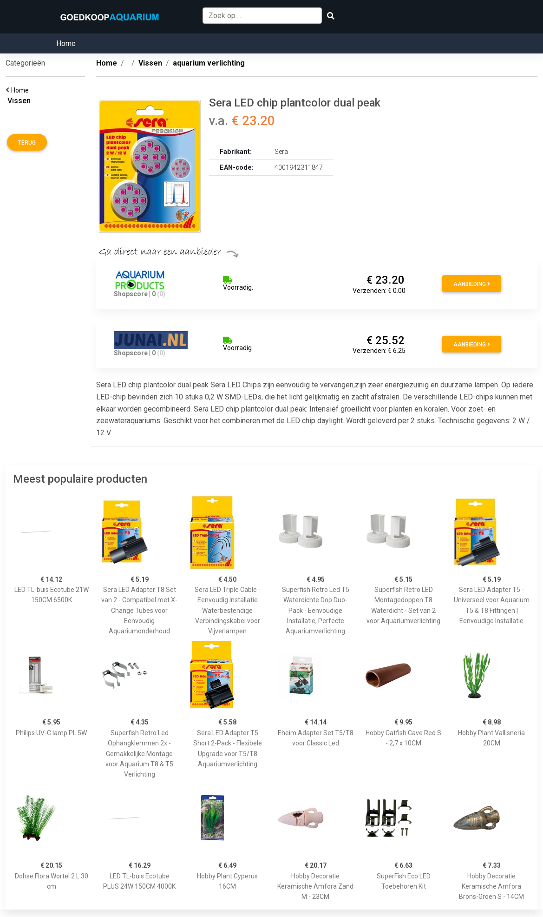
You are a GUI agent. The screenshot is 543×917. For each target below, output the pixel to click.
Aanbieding (471, 284)
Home (66, 43)
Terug (27, 143)
